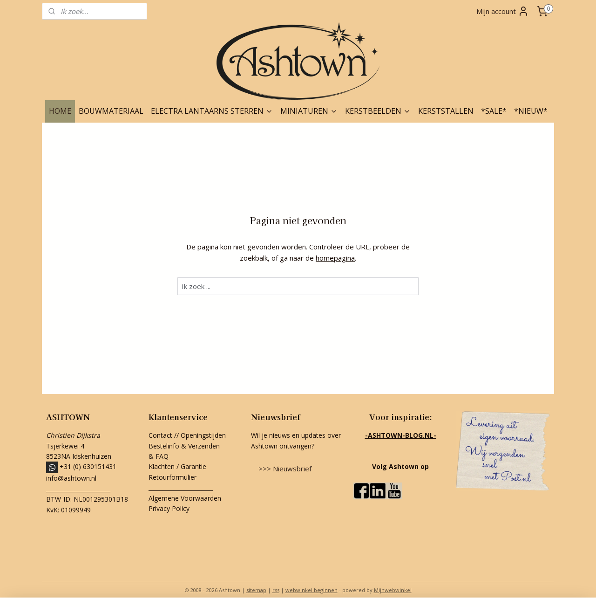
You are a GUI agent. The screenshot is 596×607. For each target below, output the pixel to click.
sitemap (256, 589)
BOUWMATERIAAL (111, 111)
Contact (160, 435)
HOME (60, 111)
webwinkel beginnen (311, 589)
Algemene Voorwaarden (185, 498)
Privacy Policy (169, 508)
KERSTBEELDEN (378, 111)
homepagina (335, 257)
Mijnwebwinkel (393, 589)
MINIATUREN (309, 111)
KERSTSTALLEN (446, 111)
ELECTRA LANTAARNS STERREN (212, 111)
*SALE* (494, 111)
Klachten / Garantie (177, 466)
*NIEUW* (531, 111)
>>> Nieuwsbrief (285, 468)
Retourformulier (173, 477)
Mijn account (502, 11)
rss (275, 589)
